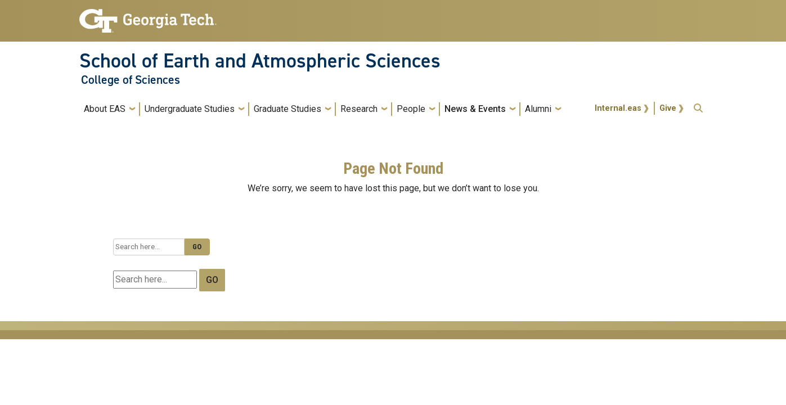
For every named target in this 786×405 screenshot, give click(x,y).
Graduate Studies (287, 109)
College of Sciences (130, 80)
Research (359, 109)
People (411, 109)
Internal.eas (618, 108)
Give (667, 108)
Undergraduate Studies (190, 109)
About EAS (104, 109)
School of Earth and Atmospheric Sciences (260, 61)
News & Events (475, 109)
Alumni (538, 109)
